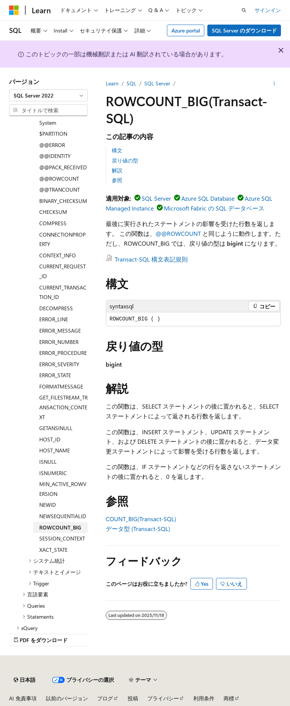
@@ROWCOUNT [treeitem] (59, 178)
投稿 (133, 698)
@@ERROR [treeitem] (52, 145)
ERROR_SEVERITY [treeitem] (59, 364)
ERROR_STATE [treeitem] (55, 375)
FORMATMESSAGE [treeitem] (61, 386)
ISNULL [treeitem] (48, 461)
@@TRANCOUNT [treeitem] (59, 189)
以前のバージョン (67, 698)
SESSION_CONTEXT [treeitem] (62, 538)
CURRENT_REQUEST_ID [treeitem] (62, 271)
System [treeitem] (47, 122)
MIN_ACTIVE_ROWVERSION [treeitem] (62, 488)
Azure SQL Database (207, 198)
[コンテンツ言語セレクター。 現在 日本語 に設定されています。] (24, 680)
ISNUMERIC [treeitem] (53, 473)
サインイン (268, 10)
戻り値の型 (125, 160)
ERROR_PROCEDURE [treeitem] (63, 352)
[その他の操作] (274, 83)
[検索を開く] (243, 10)
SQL (131, 83)
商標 (229, 698)
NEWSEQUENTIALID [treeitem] (62, 516)
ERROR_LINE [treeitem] (53, 319)
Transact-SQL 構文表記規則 (151, 259)
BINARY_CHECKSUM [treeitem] (63, 200)
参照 (117, 180)
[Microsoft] (14, 10)
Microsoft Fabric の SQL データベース (214, 208)
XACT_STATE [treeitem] (53, 549)
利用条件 (203, 698)
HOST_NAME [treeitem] (54, 450)
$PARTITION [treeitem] (53, 133)
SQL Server (157, 83)
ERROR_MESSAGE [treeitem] (60, 330)
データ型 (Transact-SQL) (138, 529)
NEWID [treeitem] (47, 504)
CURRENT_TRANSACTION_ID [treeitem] (62, 292)
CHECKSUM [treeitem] (53, 211)
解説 (117, 170)
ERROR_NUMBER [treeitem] (59, 341)
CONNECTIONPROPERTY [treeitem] (62, 239)
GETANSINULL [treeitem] (55, 428)
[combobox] (48, 95)
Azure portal (185, 30)
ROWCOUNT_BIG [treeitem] (60, 527)
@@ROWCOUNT (178, 233)
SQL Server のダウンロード (244, 30)
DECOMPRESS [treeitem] (56, 308)
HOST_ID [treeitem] (49, 439)
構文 (117, 150)
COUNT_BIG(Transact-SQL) (141, 519)
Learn (112, 83)
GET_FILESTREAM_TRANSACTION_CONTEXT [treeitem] (63, 407)
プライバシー (163, 698)
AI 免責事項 (23, 698)
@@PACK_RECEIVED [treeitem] (63, 167)
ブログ (105, 698)
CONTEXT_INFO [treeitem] (57, 255)
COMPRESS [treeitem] (52, 223)
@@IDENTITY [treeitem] (55, 155)
